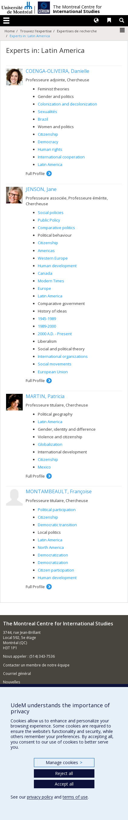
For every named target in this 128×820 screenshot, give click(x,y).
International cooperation (61, 157)
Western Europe (53, 258)
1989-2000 (47, 326)
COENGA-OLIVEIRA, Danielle (57, 71)
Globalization (50, 444)
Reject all (64, 773)
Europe (44, 288)
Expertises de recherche (77, 31)
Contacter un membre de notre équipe (36, 665)
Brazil (43, 119)
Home (10, 31)
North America (51, 547)
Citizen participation (56, 570)
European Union (53, 371)
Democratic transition (57, 524)
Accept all (64, 784)
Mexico (44, 467)
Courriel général (17, 673)
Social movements (54, 364)
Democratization (53, 555)
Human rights (50, 149)
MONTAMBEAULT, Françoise (59, 491)
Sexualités (47, 111)
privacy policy (40, 797)
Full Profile (35, 173)
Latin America (50, 164)
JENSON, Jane (41, 189)
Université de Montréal (17, 8)
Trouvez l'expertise (36, 31)
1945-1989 (47, 318)
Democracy (48, 141)
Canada (45, 273)
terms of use (75, 797)
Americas (46, 250)
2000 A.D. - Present (55, 333)
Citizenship (48, 134)
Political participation (57, 509)
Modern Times (51, 281)
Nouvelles (11, 682)
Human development (57, 265)
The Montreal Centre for (77, 9)
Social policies (51, 212)
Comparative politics (56, 227)
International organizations (63, 356)
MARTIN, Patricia (45, 396)
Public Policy (49, 220)
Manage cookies (64, 762)
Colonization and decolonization (67, 104)
